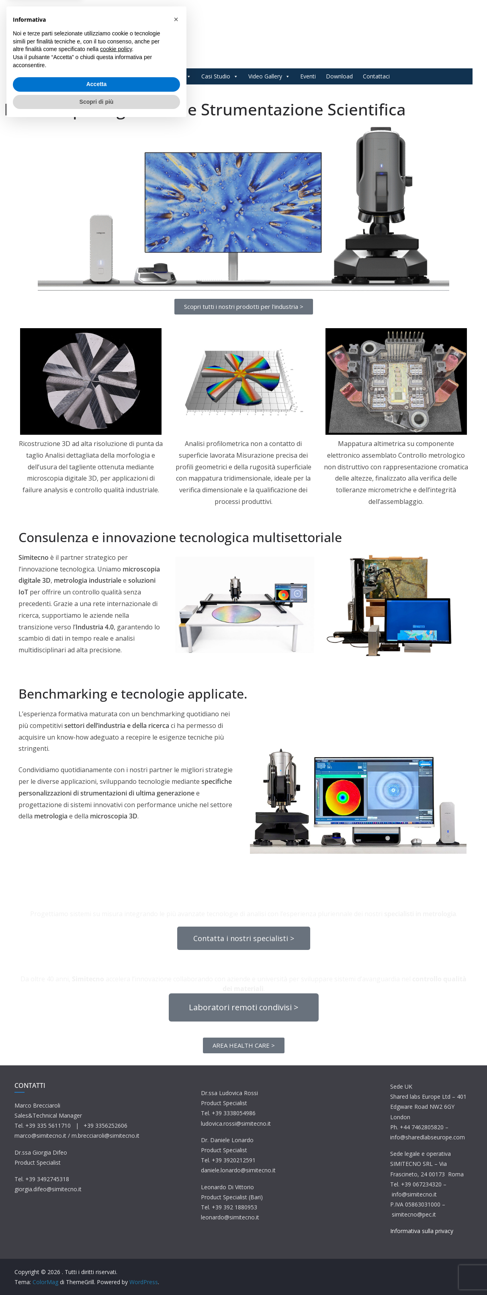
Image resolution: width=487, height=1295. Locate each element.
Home (95, 76)
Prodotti (128, 76)
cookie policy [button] (116, 1220)
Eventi (308, 76)
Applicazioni (172, 76)
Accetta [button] (96, 1255)
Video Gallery (269, 76)
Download (339, 76)
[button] (176, 1190)
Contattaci (376, 76)
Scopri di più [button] (97, 1273)
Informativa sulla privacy (421, 1231)
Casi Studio (219, 76)
